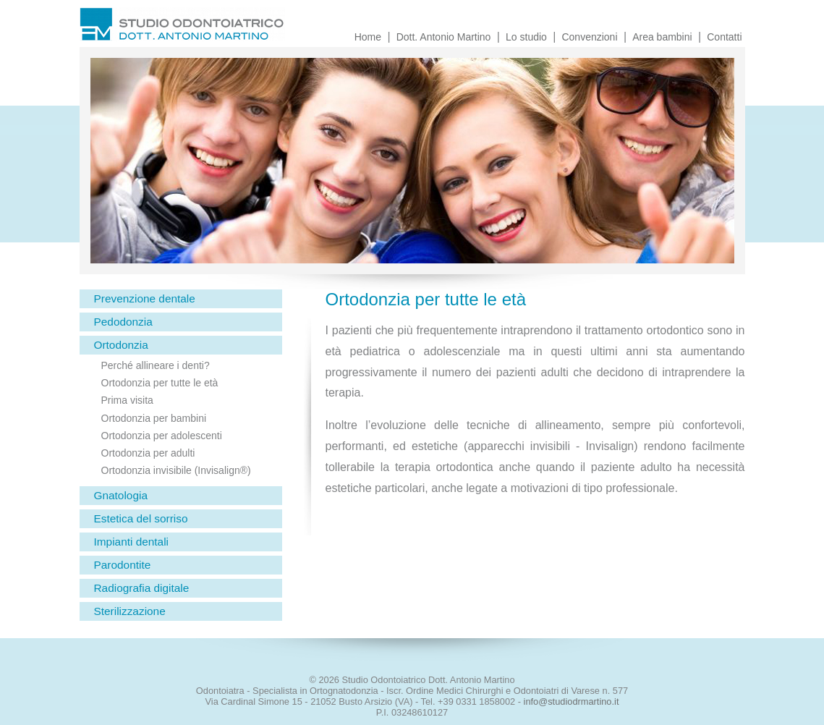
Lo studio (526, 37)
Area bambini (662, 37)
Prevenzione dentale (144, 298)
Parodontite (122, 565)
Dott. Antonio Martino (443, 37)
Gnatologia (121, 495)
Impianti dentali (131, 541)
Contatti (724, 37)
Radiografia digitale (142, 588)
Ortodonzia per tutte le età (159, 383)
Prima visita (127, 400)
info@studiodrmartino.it (571, 701)
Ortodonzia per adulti (148, 453)
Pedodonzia (123, 321)
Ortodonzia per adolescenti (161, 435)
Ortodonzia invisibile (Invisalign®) (176, 470)
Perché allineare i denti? (155, 365)
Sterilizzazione (130, 611)
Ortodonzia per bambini (154, 418)
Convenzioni (589, 37)
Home (367, 37)
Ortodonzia (121, 345)
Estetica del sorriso (141, 518)
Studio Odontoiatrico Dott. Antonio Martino (224, 27)
